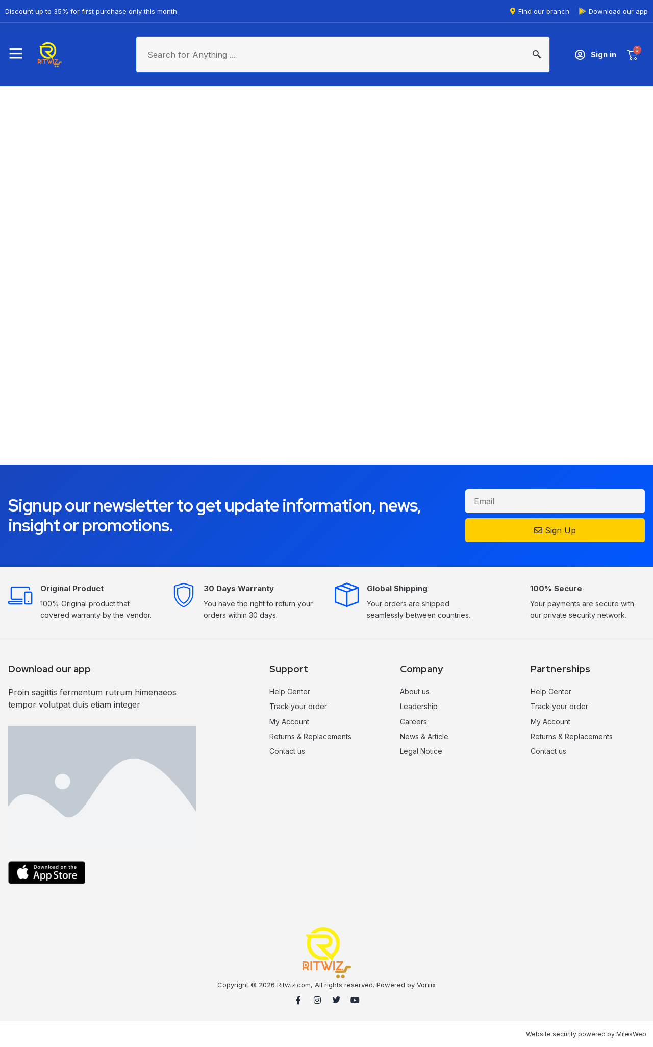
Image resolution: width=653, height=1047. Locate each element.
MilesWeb (631, 1034)
